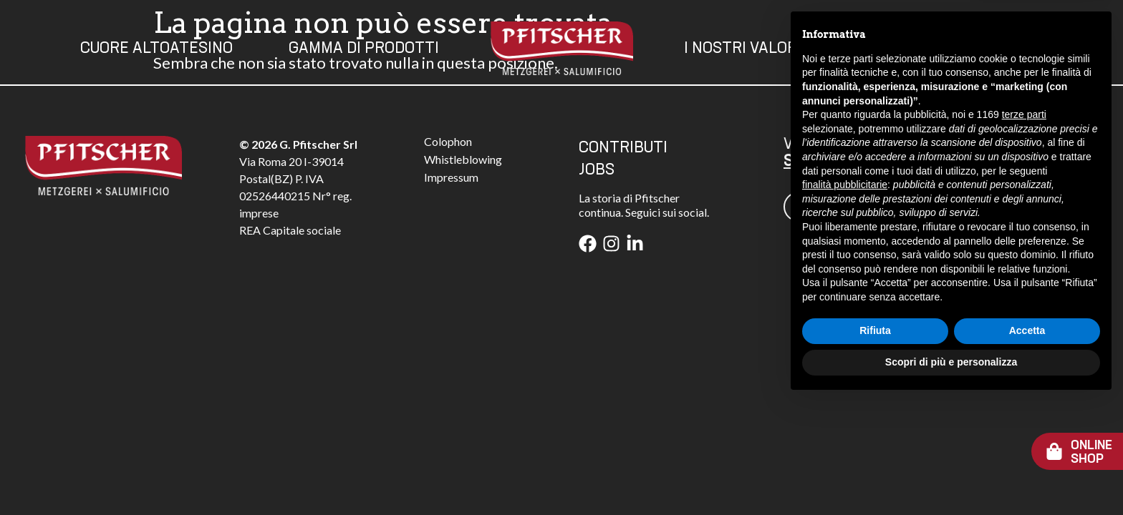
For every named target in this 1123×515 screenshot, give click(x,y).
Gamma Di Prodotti (364, 49)
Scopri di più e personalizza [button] (951, 475)
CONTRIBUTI (623, 148)
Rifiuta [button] (875, 445)
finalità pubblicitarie (844, 298)
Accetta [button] (1027, 445)
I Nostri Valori (742, 49)
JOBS (596, 170)
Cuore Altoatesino (156, 49)
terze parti (1024, 229)
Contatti (894, 49)
